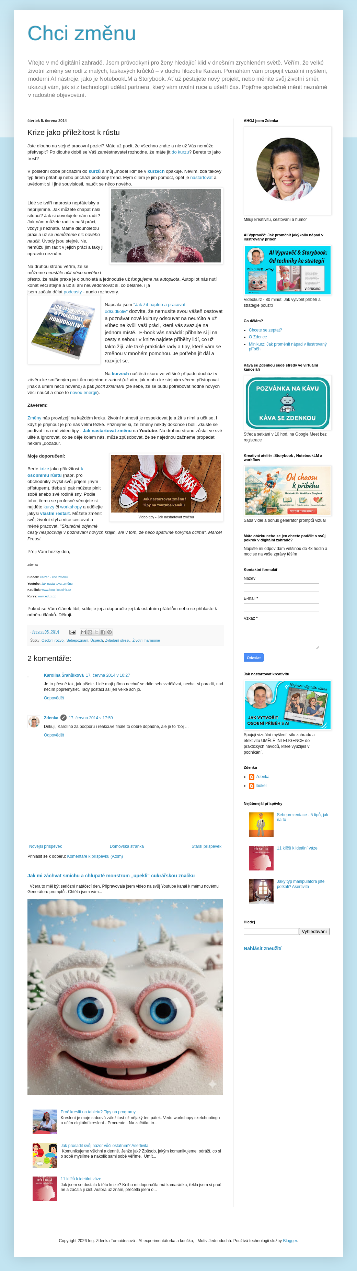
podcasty (73, 291)
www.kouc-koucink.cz (56, 590)
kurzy (49, 506)
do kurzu (180, 152)
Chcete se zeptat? (265, 330)
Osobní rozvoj (53, 640)
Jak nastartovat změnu (57, 583)
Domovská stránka (127, 846)
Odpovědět (54, 698)
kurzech (121, 373)
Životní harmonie (146, 640)
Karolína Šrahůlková (64, 675)
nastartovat (202, 177)
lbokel (261, 785)
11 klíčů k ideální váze (81, 1179)
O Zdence (258, 337)
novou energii (83, 392)
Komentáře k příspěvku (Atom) (95, 856)
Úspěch (96, 640)
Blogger (290, 1240)
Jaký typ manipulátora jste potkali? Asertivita (301, 884)
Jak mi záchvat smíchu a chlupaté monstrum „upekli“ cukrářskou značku (111, 875)
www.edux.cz (47, 596)
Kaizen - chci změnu (54, 577)
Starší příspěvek (206, 846)
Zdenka (51, 718)
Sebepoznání (78, 640)
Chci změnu (81, 33)
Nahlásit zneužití (262, 948)
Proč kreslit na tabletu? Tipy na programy (98, 1112)
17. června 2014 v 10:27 (108, 675)
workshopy (71, 506)
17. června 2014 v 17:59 (91, 718)
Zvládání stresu (117, 640)
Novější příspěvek (45, 846)
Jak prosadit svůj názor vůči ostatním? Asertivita (104, 1145)
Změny (34, 417)
